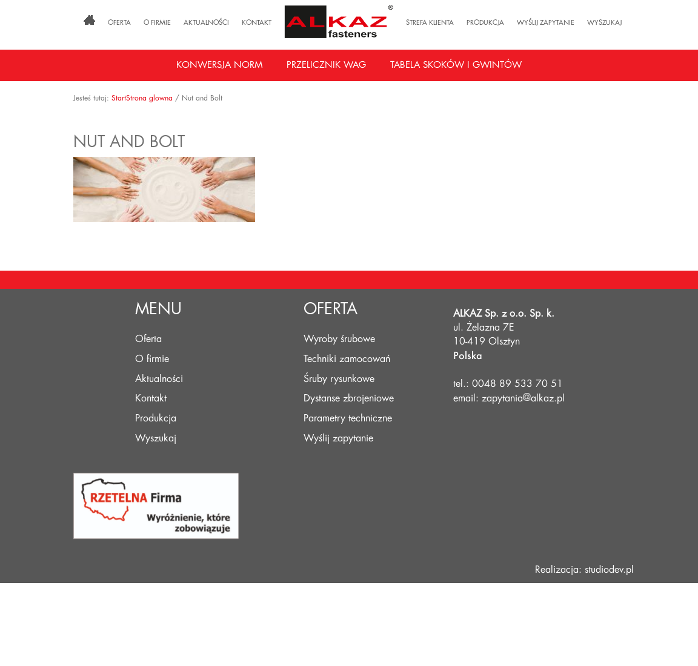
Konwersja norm (219, 65)
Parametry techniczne (348, 418)
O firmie (157, 22)
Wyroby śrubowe (339, 339)
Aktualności (206, 22)
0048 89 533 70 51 (517, 384)
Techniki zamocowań (347, 359)
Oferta (119, 22)
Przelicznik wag (326, 65)
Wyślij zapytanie (545, 22)
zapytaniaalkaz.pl (523, 398)
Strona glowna (149, 98)
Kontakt (256, 22)
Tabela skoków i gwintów (456, 65)
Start (118, 98)
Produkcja (485, 22)
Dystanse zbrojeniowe (349, 398)
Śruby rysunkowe (339, 379)
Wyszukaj (604, 22)
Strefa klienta (430, 22)
